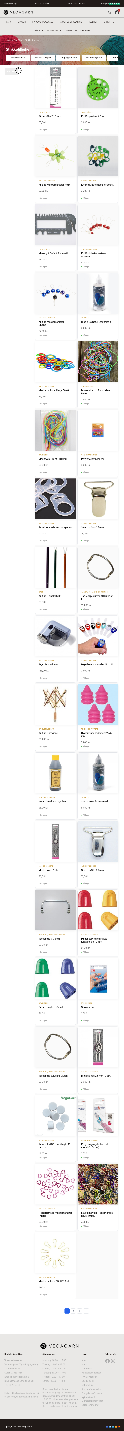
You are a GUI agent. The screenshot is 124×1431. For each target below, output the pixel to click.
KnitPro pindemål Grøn (93, 116)
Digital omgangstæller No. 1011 (98, 664)
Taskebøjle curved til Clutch (53, 1075)
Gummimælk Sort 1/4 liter (52, 801)
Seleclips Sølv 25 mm (92, 527)
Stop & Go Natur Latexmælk (96, 321)
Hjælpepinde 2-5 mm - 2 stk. (96, 1075)
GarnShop (18, 40)
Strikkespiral (87, 1007)
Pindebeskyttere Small (51, 1007)
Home (9, 40)
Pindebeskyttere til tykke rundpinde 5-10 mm (94, 940)
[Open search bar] (109, 12)
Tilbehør (94, 22)
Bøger (38, 30)
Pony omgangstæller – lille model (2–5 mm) (95, 1146)
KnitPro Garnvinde (48, 733)
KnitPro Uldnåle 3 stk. (50, 595)
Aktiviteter (54, 30)
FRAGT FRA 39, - (10, 3)
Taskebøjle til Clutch (49, 938)
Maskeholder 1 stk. (49, 870)
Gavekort (85, 30)
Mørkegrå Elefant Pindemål (53, 253)
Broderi (23, 22)
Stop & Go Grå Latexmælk (94, 801)
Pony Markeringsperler (93, 458)
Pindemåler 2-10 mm (50, 116)
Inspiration (71, 30)
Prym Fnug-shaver (48, 664)
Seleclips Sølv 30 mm (92, 870)
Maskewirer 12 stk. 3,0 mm (53, 458)
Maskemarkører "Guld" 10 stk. (54, 1281)
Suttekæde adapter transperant (55, 527)
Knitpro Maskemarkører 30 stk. (97, 184)
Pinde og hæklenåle (44, 22)
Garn (10, 22)
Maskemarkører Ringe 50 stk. (54, 390)
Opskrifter (111, 22)
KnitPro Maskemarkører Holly (54, 184)
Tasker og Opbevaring (72, 22)
